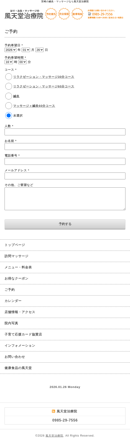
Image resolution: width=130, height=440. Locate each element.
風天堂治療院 (54, 435)
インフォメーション (20, 345)
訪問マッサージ (16, 256)
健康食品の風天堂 (18, 368)
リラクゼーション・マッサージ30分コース (43, 77)
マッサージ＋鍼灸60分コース (34, 105)
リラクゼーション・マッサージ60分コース (43, 86)
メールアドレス (17, 170)
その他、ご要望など (19, 185)
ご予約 (10, 289)
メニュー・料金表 (18, 267)
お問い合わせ (15, 357)
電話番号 (12, 155)
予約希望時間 (15, 57)
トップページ (15, 245)
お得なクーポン (16, 278)
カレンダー (13, 301)
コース (11, 69)
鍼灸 (16, 96)
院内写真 (11, 323)
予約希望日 (14, 45)
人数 (9, 126)
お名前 (11, 141)
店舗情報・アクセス (20, 312)
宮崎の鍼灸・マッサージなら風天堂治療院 (65, 1)
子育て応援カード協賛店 (23, 334)
